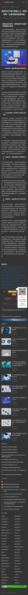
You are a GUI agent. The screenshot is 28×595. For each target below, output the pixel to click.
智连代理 (3, 574)
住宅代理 (3, 527)
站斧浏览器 (17, 549)
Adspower (17, 521)
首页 (8, 6)
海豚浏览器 (17, 544)
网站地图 (3, 592)
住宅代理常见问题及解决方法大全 (9, 464)
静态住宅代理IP (5, 558)
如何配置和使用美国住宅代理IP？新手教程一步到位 (13, 269)
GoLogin (16, 583)
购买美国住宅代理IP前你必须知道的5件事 (10, 272)
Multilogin (17, 535)
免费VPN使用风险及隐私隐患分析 (9, 452)
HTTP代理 (17, 569)
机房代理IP (4, 580)
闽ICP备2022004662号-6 (11, 592)
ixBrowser (17, 555)
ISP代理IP (3, 541)
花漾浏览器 (17, 538)
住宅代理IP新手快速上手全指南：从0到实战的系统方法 (19, 422)
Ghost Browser (4, 546)
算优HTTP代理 (18, 571)
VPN (2, 552)
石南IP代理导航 (8, 2)
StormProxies (4, 560)
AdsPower (17, 560)
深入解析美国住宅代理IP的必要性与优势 (10, 281)
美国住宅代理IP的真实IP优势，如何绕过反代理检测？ (13, 284)
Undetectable (4, 549)
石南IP (5, 18)
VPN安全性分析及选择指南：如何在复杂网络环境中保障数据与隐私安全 (19, 363)
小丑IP (16, 574)
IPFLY (16, 580)
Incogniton (3, 538)
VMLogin (3, 583)
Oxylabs (3, 569)
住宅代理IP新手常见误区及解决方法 (9, 459)
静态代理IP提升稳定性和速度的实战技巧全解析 (12, 462)
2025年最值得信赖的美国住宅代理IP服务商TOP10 (12, 266)
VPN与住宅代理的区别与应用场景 (9, 449)
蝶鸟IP (3, 571)
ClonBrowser (17, 563)
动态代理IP (4, 524)
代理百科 (13, 6)
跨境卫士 (17, 533)
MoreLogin (3, 535)
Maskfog (3, 555)
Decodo (16, 577)
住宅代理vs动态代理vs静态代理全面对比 (10, 467)
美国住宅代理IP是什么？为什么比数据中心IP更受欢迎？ (14, 278)
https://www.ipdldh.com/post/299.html (15, 303)
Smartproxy (17, 558)
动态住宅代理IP (5, 566)
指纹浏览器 (17, 516)
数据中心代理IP (5, 530)
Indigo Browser (4, 563)
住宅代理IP (4, 519)
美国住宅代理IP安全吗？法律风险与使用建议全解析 (13, 275)
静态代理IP (17, 524)
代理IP (14, 294)
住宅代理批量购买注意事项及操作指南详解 (11, 474)
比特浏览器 (17, 530)
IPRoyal (16, 566)
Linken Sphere (4, 577)
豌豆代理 (17, 552)
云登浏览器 (4, 521)
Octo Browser (18, 541)
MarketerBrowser (19, 546)
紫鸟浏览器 (17, 519)
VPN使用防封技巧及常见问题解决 (9, 447)
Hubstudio (17, 527)
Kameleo (3, 544)
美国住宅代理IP (12, 291)
